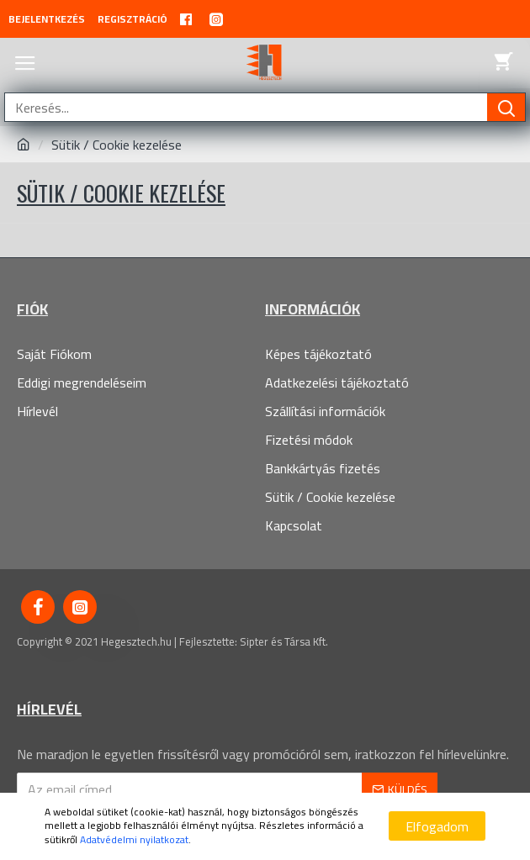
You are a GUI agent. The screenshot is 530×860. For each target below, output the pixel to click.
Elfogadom (437, 826)
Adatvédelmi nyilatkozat (134, 840)
